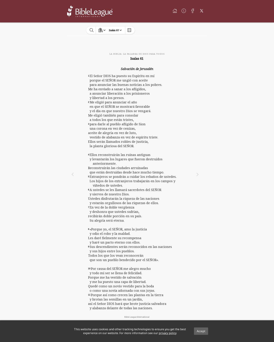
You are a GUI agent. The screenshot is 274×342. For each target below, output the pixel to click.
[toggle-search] (92, 30)
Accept (201, 331)
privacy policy (167, 333)
